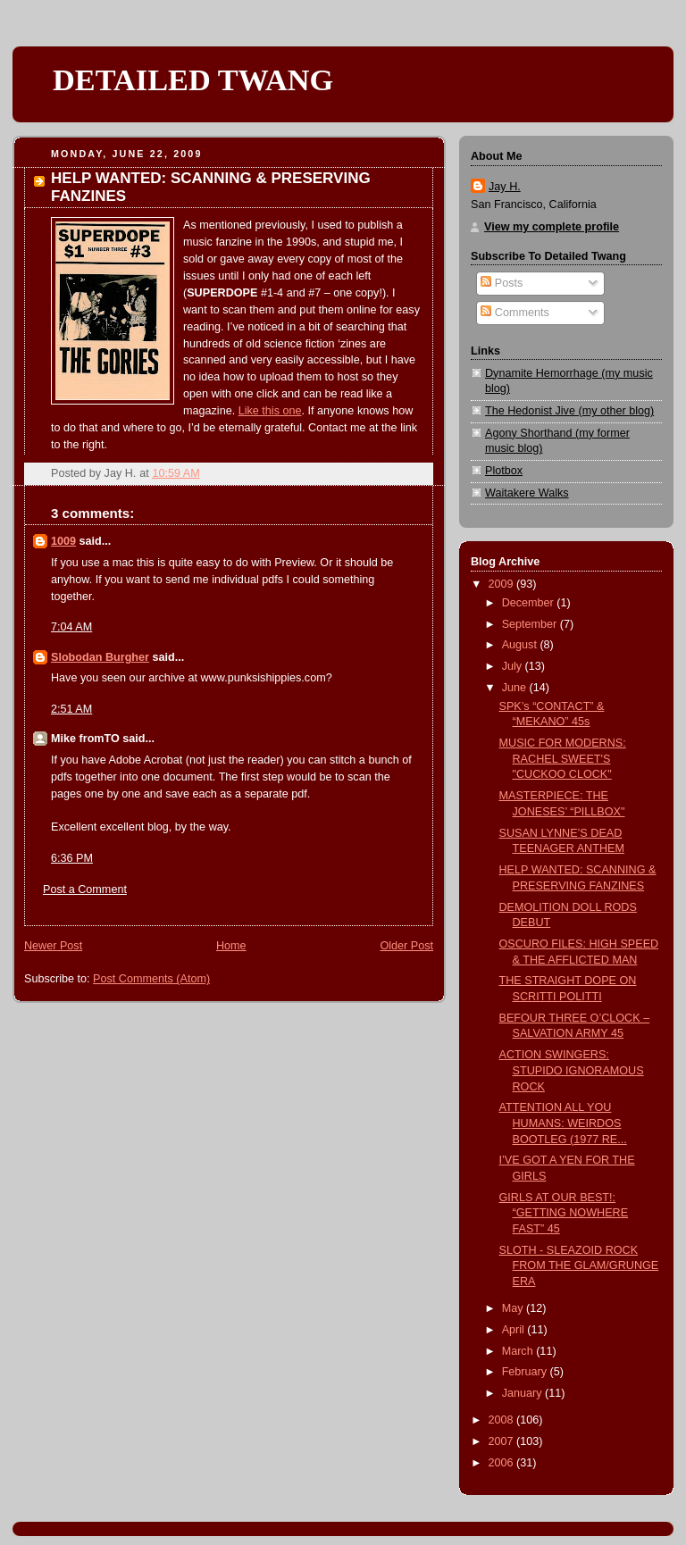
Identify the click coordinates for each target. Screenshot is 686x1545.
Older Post (406, 946)
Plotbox (504, 470)
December (529, 603)
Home (231, 946)
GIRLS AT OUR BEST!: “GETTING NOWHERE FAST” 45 (564, 1213)
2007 (503, 1441)
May (514, 1308)
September (531, 624)
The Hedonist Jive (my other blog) (569, 411)
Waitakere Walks (527, 493)
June (516, 687)
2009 (503, 584)
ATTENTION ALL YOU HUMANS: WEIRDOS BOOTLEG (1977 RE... (563, 1123)
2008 (503, 1420)
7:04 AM (71, 627)
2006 (503, 1463)
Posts (502, 283)
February (526, 1371)
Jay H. (505, 186)
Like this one (270, 411)
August (521, 645)
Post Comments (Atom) (151, 979)
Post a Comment (85, 889)
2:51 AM (71, 709)
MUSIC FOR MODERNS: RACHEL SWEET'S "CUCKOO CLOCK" (562, 759)
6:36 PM (72, 858)
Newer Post (53, 946)
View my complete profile (551, 227)
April (515, 1330)
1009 (63, 541)
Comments (514, 312)
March (519, 1351)
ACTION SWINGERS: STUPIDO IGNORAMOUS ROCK (571, 1070)
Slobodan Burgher (100, 657)
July (513, 666)
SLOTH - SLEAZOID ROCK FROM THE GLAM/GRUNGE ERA (579, 1266)
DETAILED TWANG (193, 79)
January (523, 1393)
